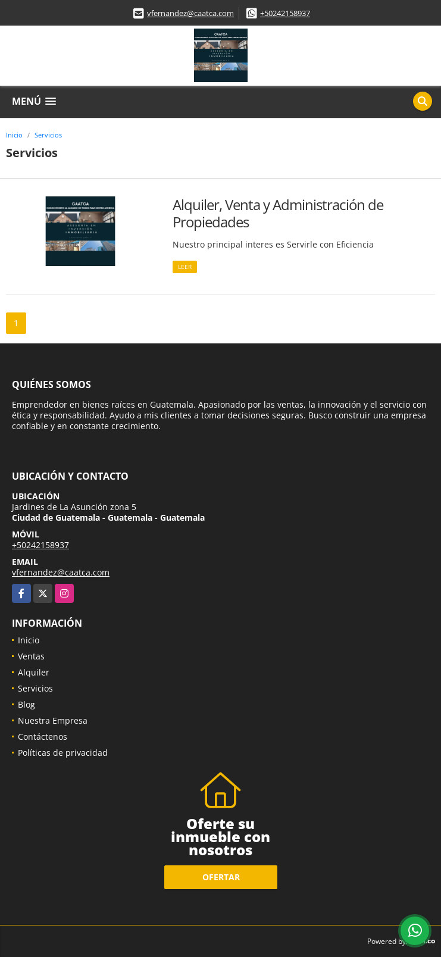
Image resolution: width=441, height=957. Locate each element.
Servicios (48, 134)
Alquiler (33, 672)
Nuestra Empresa (52, 720)
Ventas (31, 656)
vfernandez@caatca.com (190, 13)
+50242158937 (285, 13)
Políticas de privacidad (63, 752)
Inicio (14, 134)
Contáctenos (42, 736)
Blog (26, 704)
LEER (185, 266)
